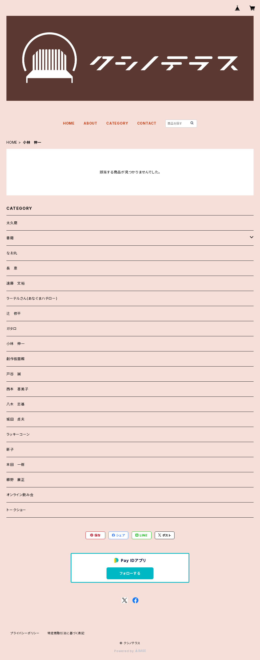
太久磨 (11, 223)
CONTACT (147, 123)
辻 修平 (13, 313)
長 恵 (11, 268)
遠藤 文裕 (15, 283)
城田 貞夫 (15, 419)
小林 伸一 (15, 344)
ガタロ (11, 328)
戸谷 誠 (13, 374)
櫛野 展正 (15, 479)
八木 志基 (15, 404)
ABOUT (90, 123)
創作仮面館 (15, 359)
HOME (69, 123)
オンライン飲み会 (19, 495)
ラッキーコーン (18, 434)
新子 (10, 449)
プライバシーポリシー (25, 633)
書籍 (10, 238)
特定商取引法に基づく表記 (66, 633)
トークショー (16, 510)
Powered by (130, 651)
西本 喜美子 (17, 389)
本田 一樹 (15, 464)
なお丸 (11, 253)
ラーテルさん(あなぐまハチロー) (32, 298)
